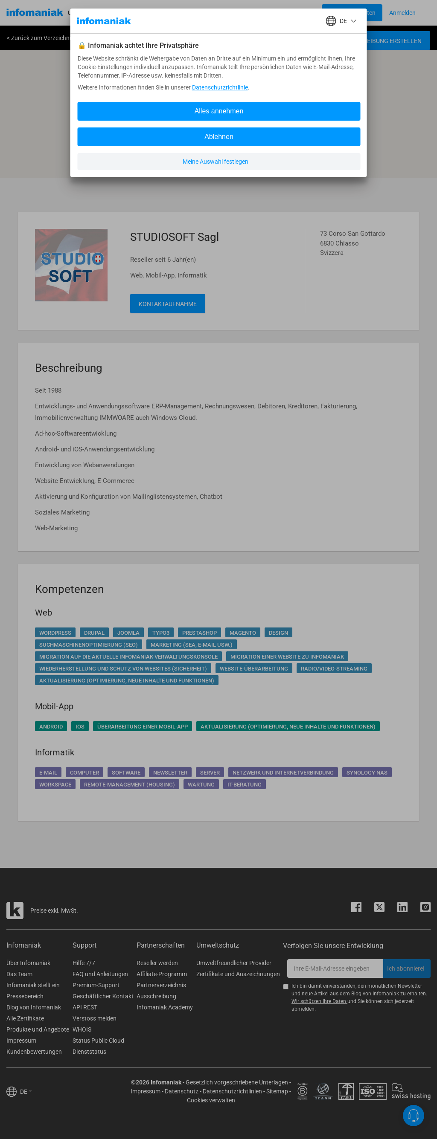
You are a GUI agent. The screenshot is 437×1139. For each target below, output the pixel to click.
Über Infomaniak (28, 963)
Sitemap (277, 1091)
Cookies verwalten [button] (211, 1100)
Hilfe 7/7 (84, 963)
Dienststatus (89, 1051)
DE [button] (26, 1091)
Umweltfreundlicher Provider (233, 963)
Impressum (21, 1040)
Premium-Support (96, 985)
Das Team (19, 974)
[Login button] (352, 12)
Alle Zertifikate (25, 1018)
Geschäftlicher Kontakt (103, 996)
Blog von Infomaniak (33, 1007)
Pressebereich (25, 996)
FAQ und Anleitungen (100, 974)
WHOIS (82, 1029)
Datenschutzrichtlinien (232, 1091)
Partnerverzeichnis (161, 985)
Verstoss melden (95, 1018)
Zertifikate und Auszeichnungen (238, 974)
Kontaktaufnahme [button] (168, 304)
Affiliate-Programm (162, 974)
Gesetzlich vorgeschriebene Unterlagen (237, 1082)
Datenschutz (181, 1091)
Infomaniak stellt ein (33, 985)
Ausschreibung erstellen (381, 41)
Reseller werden (157, 963)
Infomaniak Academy (165, 1007)
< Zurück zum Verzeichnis (40, 38)
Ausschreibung (156, 996)
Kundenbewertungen (34, 1051)
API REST (85, 1007)
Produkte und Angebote (37, 1029)
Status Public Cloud (98, 1040)
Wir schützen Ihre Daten (319, 1001)
